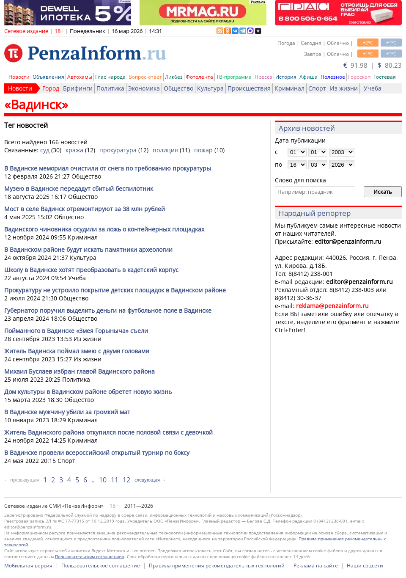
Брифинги (78, 88)
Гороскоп (359, 76)
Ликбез (174, 76)
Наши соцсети (365, 565)
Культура (210, 88)
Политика (110, 88)
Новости (19, 76)
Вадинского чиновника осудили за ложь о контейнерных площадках (104, 229)
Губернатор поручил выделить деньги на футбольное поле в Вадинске (107, 310)
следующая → (150, 479)
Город (50, 88)
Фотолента (199, 76)
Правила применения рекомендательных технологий (217, 565)
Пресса (263, 76)
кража (74, 150)
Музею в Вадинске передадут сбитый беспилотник (78, 188)
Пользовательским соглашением (89, 556)
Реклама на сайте (316, 565)
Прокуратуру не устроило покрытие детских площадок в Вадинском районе (115, 290)
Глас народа (110, 76)
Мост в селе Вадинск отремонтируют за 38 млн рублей (84, 209)
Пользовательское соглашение (100, 565)
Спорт (317, 88)
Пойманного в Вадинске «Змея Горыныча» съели (76, 331)
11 (114, 479)
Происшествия (249, 88)
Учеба (372, 88)
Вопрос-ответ (145, 76)
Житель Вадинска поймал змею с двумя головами (76, 351)
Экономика (144, 88)
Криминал (289, 88)
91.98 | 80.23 (372, 65)
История (285, 76)
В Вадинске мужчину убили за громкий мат (67, 412)
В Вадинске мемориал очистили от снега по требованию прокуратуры (107, 168)
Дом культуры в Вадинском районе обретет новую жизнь (88, 392)
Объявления (48, 76)
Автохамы (79, 76)
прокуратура (118, 150)
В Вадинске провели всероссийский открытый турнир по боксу (96, 453)
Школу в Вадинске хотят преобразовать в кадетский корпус (91, 270)
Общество (178, 88)
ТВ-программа (234, 76)
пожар (203, 150)
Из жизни (344, 88)
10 (103, 479)
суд (44, 150)
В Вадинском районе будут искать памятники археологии (88, 249)
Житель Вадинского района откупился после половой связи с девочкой (108, 432)
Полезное (333, 76)
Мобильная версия (28, 565)
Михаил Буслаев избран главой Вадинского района (79, 371)
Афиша (308, 76)
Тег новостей (26, 125)
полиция (165, 150)
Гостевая (384, 76)
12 (126, 479)
